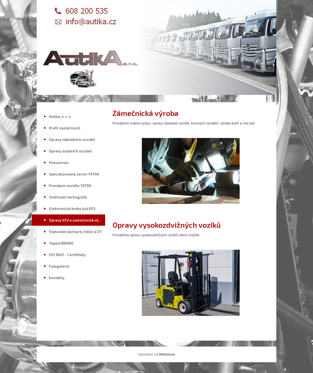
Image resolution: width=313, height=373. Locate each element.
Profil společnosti (64, 128)
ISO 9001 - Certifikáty (67, 254)
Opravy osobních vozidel (70, 151)
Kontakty (57, 277)
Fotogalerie (59, 266)
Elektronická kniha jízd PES (72, 208)
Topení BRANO (61, 243)
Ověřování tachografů (68, 197)
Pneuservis (59, 162)
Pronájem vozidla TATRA (70, 185)
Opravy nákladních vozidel (72, 139)
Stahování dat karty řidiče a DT (75, 231)
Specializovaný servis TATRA (74, 174)
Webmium (167, 354)
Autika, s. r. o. (60, 116)
